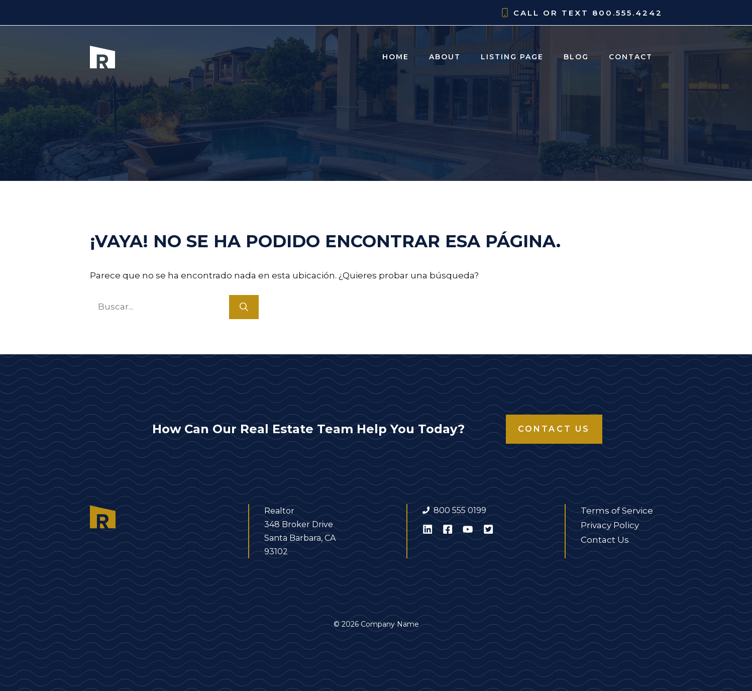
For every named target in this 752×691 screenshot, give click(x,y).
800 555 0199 (460, 510)
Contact (631, 56)
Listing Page (512, 56)
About (445, 56)
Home (395, 56)
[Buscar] (244, 307)
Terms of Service (617, 511)
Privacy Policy (610, 525)
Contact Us (554, 429)
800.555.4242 (627, 13)
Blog (576, 56)
